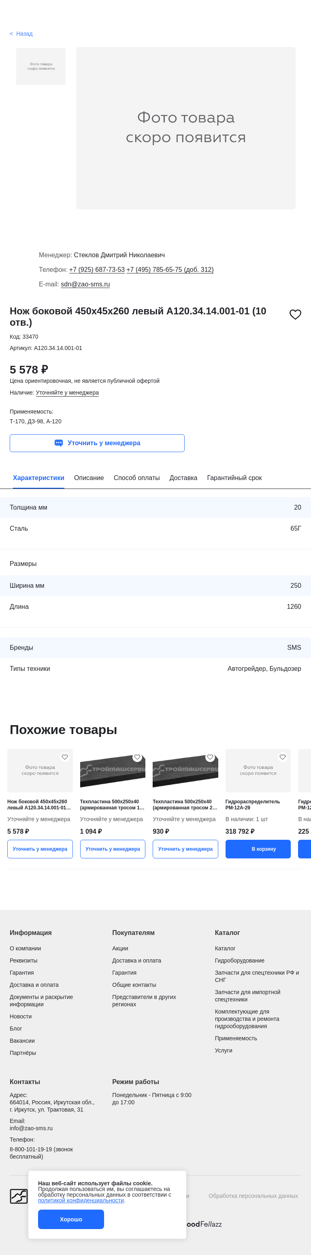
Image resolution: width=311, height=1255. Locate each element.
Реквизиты (24, 960)
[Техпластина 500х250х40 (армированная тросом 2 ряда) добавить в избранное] (210, 757)
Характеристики (38, 477)
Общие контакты (134, 985)
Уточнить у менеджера (97, 443)
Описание (89, 477)
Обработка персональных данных (253, 1196)
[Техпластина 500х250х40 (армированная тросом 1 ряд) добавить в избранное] (137, 757)
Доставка (184, 477)
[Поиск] (296, 15)
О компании (25, 948)
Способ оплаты (137, 477)
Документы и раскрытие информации (41, 1000)
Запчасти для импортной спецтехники (248, 996)
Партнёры (23, 1053)
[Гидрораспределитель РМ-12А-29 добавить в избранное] (283, 757)
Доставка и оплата (34, 985)
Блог (16, 1028)
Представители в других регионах (144, 1000)
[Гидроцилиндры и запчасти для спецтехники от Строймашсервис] (156, 15)
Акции (120, 948)
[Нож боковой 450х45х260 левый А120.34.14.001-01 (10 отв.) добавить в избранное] (295, 314)
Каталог (225, 948)
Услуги (223, 1050)
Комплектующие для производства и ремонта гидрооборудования (247, 1018)
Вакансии (22, 1040)
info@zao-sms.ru (31, 1128)
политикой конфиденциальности (81, 1200)
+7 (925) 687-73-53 (97, 269)
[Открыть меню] (14, 15)
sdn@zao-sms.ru (85, 284)
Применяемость (236, 1038)
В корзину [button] (258, 849)
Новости (21, 1016)
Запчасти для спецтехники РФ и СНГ (257, 976)
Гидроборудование (240, 960)
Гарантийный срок (234, 477)
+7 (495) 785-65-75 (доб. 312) (170, 269)
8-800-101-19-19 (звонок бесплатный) (41, 1153)
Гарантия (22, 972)
